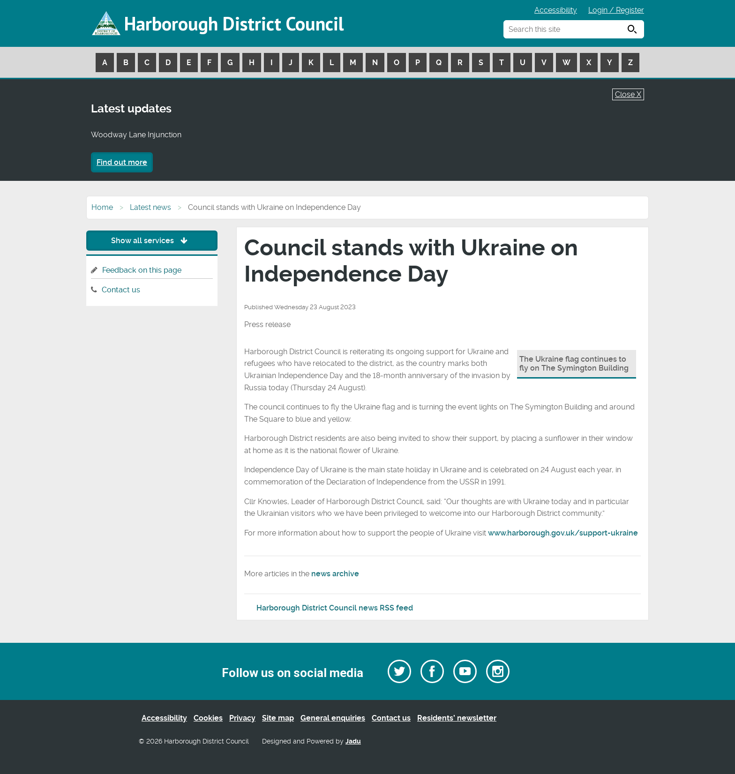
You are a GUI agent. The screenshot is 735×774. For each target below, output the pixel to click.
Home (102, 207)
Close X (628, 94)
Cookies (208, 718)
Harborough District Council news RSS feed (334, 607)
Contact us (121, 289)
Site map (278, 718)
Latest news (150, 207)
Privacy (242, 718)
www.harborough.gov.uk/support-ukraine (563, 532)
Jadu (353, 741)
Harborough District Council (234, 23)
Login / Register (616, 10)
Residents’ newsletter (456, 718)
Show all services (151, 240)
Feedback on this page (141, 270)
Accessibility (555, 10)
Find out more (122, 162)
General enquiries (332, 718)
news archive (335, 573)
